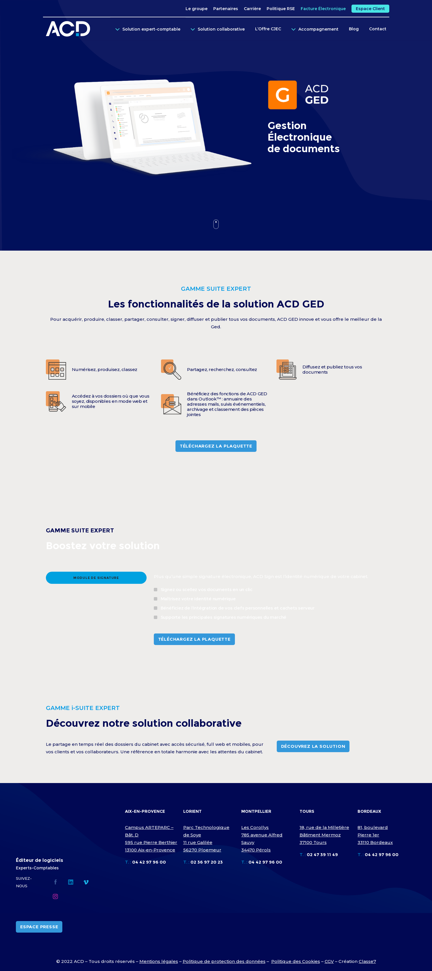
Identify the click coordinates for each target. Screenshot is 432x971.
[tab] (96, 578)
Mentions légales (158, 961)
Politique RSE (281, 8)
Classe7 (367, 961)
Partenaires (225, 8)
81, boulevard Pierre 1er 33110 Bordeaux (375, 835)
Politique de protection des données (224, 961)
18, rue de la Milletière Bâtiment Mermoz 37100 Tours (324, 835)
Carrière (252, 8)
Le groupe (196, 8)
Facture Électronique (323, 8)
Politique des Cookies (295, 961)
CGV (329, 961)
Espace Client (370, 8)
